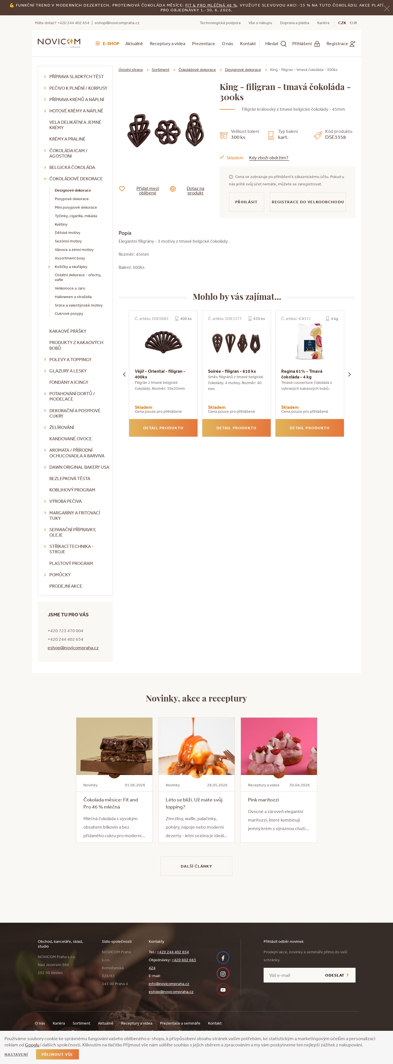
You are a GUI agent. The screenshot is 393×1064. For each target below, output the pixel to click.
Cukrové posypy (69, 313)
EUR (353, 22)
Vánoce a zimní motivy (74, 249)
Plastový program (71, 563)
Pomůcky (60, 574)
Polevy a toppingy (70, 359)
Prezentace (203, 43)
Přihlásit (246, 201)
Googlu (32, 1045)
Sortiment (160, 69)
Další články (196, 866)
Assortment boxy (70, 258)
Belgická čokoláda (72, 167)
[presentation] (124, 374)
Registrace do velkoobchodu (308, 201)
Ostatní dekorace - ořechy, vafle (78, 277)
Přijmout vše (57, 1054)
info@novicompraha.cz (169, 983)
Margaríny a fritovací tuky (74, 515)
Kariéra (323, 22)
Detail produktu (163, 427)
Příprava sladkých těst (76, 76)
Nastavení (16, 1054)
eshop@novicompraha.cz (117, 22)
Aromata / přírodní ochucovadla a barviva (76, 452)
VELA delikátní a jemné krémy (75, 124)
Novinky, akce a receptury (196, 697)
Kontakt (248, 43)
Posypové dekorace (72, 198)
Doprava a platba (294, 22)
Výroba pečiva (65, 501)
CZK (342, 22)
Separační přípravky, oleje (72, 532)
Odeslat (335, 975)
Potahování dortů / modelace (72, 396)
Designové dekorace (73, 190)
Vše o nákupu (260, 22)
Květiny (61, 224)
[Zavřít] (387, 8)
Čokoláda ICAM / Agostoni (68, 153)
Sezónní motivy (68, 241)
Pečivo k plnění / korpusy (78, 88)
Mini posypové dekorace (76, 207)
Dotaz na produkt (191, 190)
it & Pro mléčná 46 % (212, 5)
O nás (227, 43)
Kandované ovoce (70, 438)
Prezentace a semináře (180, 1023)
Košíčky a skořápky (71, 266)
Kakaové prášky (67, 331)
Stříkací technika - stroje (71, 548)
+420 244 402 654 (173, 951)
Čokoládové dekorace (76, 178)
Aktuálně (134, 43)
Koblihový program (72, 490)
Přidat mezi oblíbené (143, 190)
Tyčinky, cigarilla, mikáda (76, 215)
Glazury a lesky (68, 371)
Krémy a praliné (67, 139)
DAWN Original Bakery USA (79, 467)
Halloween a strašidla (73, 296)
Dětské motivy (67, 232)
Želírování (61, 427)
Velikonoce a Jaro (70, 288)
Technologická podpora (220, 22)
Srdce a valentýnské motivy (79, 305)
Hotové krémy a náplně (76, 111)
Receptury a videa (167, 43)
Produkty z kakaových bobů (76, 345)
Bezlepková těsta (69, 478)
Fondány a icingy (68, 382)
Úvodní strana (131, 69)
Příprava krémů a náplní (76, 99)
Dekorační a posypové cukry (74, 413)
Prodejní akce (65, 586)
